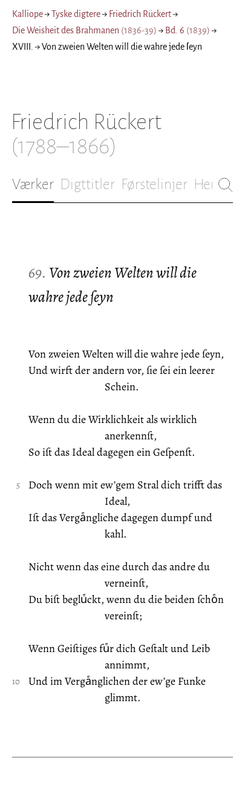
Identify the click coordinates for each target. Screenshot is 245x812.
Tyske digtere (75, 14)
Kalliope (27, 14)
